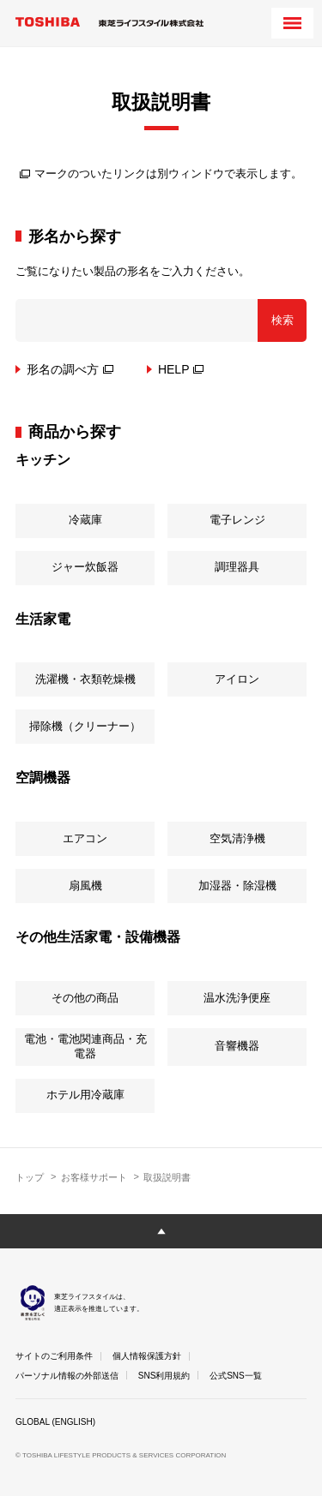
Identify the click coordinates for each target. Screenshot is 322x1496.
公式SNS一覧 (236, 1375)
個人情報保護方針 (146, 1356)
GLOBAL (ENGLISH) (55, 1422)
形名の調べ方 (70, 369)
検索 (282, 320)
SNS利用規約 (164, 1375)
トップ (29, 1177)
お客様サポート (94, 1177)
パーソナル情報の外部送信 (66, 1375)
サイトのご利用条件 (54, 1356)
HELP (181, 369)
